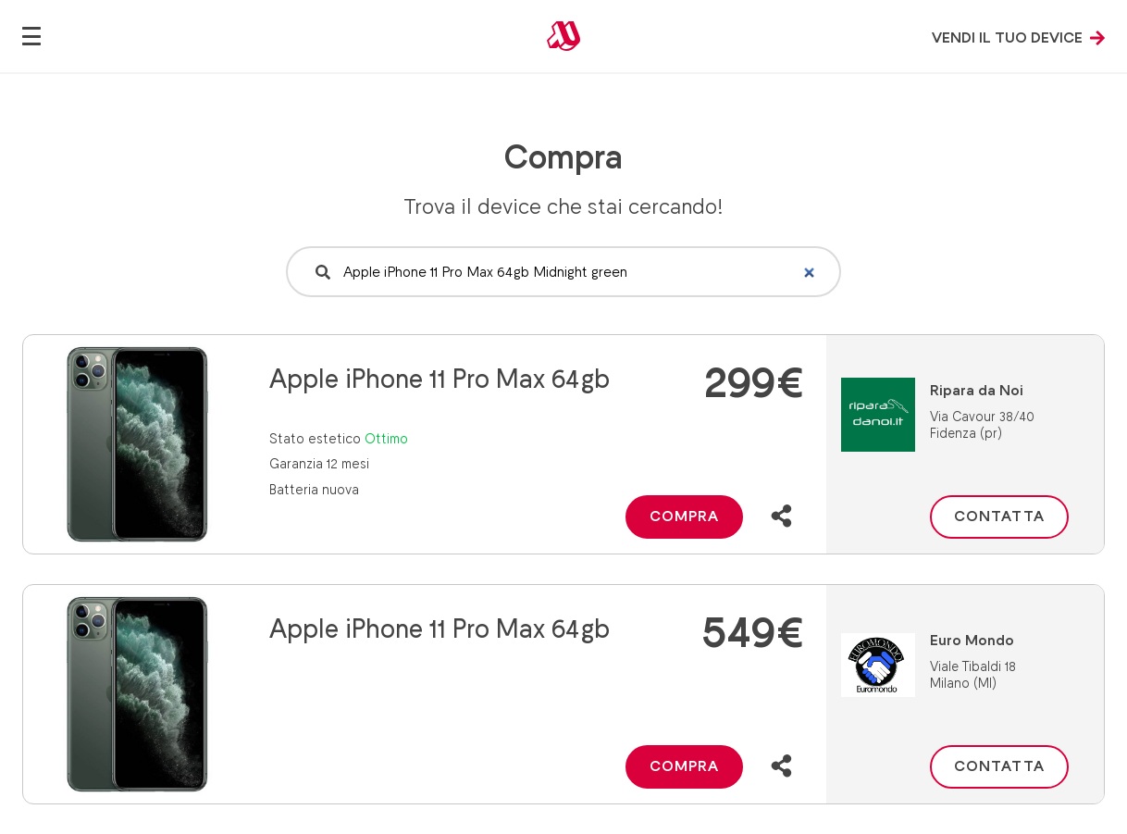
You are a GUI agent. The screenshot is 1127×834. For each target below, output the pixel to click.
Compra (684, 516)
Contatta (999, 516)
